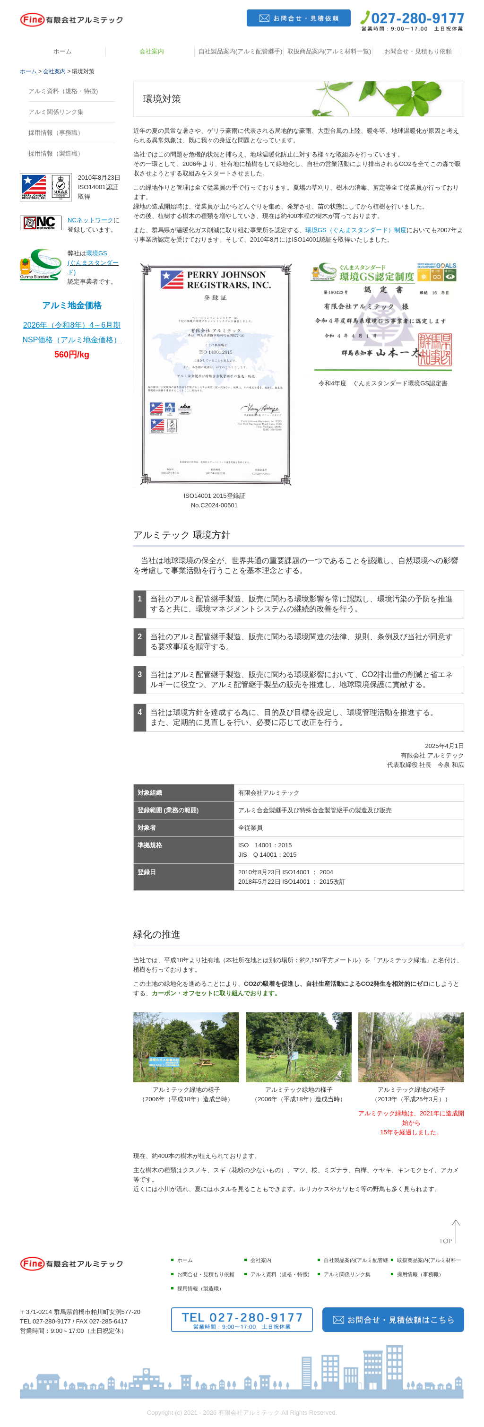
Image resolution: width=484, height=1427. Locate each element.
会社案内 (151, 51)
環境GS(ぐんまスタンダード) (93, 263)
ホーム (62, 51)
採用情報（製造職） (56, 153)
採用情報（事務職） (56, 132)
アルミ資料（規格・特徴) (63, 91)
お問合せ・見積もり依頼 (418, 51)
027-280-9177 (52, 1321)
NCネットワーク (90, 220)
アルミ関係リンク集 (56, 111)
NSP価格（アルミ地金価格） (72, 340)
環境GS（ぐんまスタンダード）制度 (355, 230)
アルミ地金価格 (72, 305)
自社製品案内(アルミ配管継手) (241, 51)
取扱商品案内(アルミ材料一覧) (329, 51)
